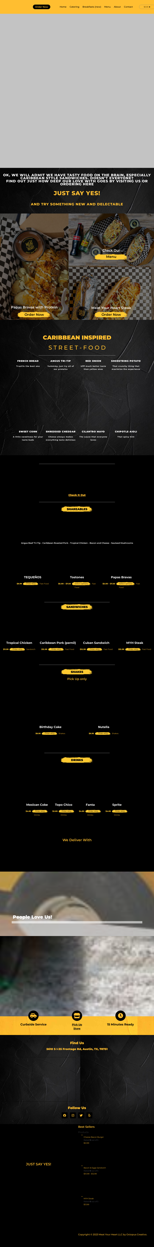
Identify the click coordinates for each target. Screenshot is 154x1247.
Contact (128, 7)
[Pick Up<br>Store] (77, 1020)
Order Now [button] (31, 584)
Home (63, 7)
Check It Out (77, 495)
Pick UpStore (77, 1031)
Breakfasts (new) (91, 7)
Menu (107, 7)
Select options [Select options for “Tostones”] (81, 584)
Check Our (111, 250)
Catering (74, 7)
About (117, 7)
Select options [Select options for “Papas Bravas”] (125, 584)
